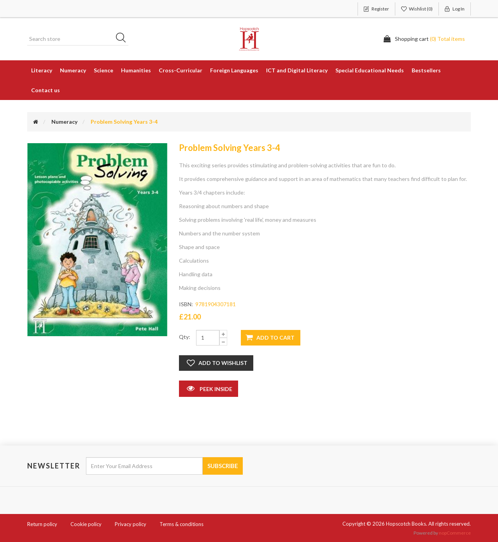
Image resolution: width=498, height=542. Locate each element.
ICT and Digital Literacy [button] (297, 70)
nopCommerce (455, 533)
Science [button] (103, 70)
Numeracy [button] (73, 70)
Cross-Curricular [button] (180, 70)
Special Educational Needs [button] (369, 70)
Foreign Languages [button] (234, 70)
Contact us (45, 90)
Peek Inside (208, 388)
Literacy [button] (41, 70)
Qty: (184, 336)
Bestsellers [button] (426, 70)
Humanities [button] (136, 70)
